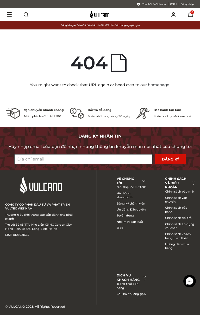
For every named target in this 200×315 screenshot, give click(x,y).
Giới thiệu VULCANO (131, 187)
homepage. (159, 84)
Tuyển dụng (125, 215)
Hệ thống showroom (125, 195)
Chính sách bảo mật (180, 191)
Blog (120, 228)
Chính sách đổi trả (178, 218)
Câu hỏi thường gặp (131, 294)
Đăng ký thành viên (131, 203)
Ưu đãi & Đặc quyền (131, 209)
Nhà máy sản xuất (130, 222)
